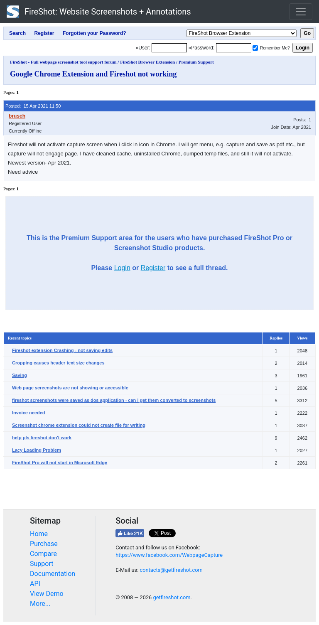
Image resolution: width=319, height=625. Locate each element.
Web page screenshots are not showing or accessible (70, 387)
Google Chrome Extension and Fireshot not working (93, 74)
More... (40, 604)
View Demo (47, 594)
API (35, 584)
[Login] (169, 47)
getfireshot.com (171, 597)
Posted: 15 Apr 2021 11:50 (33, 105)
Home (39, 534)
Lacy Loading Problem (36, 450)
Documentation (52, 574)
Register (153, 267)
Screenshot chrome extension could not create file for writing (78, 425)
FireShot (99, 11)
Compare (43, 554)
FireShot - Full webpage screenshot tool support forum (63, 61)
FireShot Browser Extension (147, 61)
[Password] (233, 47)
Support (41, 564)
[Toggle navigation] (300, 11)
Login (122, 267)
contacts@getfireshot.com (171, 570)
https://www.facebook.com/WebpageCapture (169, 555)
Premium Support (196, 61)
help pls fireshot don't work (41, 437)
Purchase (44, 544)
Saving (19, 375)
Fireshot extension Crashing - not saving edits (62, 350)
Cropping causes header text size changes (58, 362)
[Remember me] (255, 48)
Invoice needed (28, 412)
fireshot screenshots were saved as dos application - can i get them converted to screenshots (114, 400)
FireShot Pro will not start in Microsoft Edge (59, 462)
